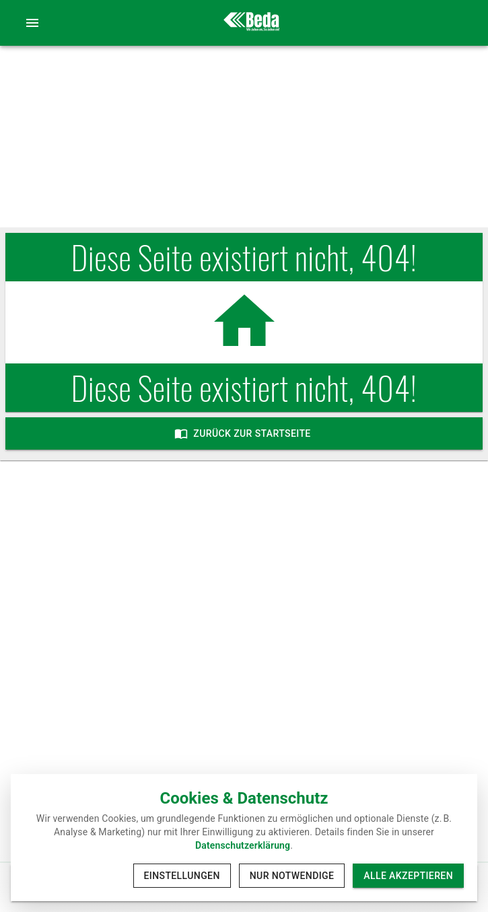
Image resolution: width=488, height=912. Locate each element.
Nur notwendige (292, 876)
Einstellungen (182, 876)
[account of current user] (32, 23)
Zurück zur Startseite (244, 433)
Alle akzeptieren (408, 876)
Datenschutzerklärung (242, 845)
